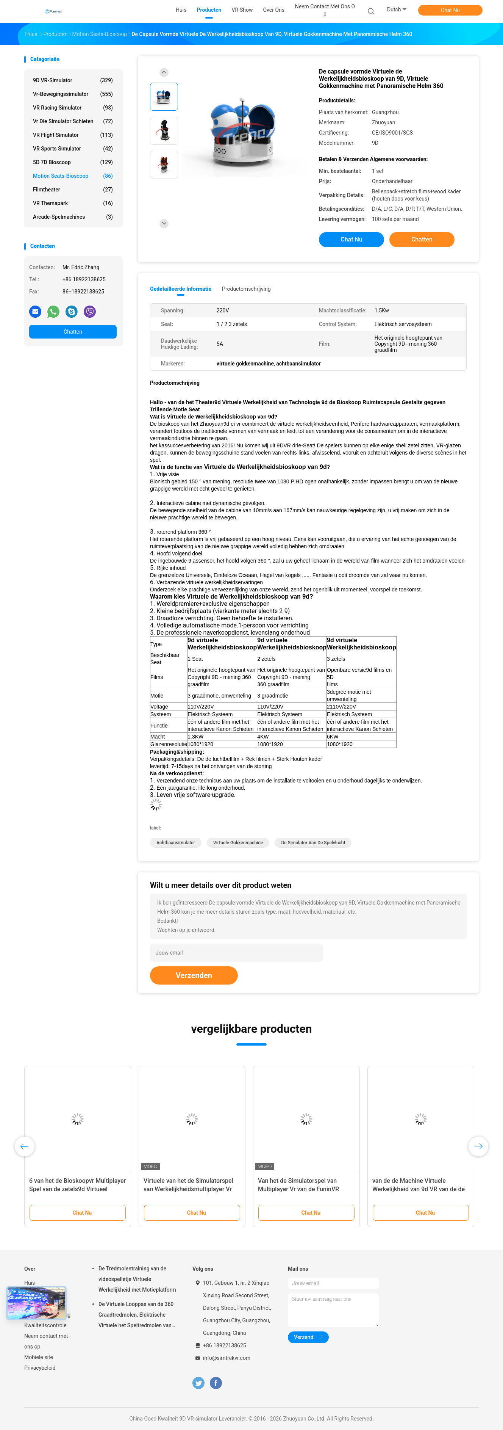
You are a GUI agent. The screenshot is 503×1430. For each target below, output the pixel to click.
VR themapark (73, 203)
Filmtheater (73, 189)
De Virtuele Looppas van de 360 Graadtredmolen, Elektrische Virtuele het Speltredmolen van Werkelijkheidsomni (135, 1316)
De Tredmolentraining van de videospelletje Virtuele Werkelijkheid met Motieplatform (137, 1279)
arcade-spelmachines (73, 217)
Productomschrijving (246, 289)
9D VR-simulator (73, 80)
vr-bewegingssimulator (73, 94)
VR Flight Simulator (73, 135)
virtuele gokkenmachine (238, 842)
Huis (29, 1283)
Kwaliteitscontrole (45, 1325)
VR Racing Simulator (73, 107)
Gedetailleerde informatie (180, 289)
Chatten (73, 332)
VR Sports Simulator (73, 148)
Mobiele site (38, 1357)
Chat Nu (450, 10)
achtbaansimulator (175, 842)
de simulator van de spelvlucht (313, 842)
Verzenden (194, 975)
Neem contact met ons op (46, 1341)
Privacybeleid (40, 1368)
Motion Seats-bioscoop (73, 176)
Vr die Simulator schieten (73, 121)
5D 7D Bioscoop (73, 162)
